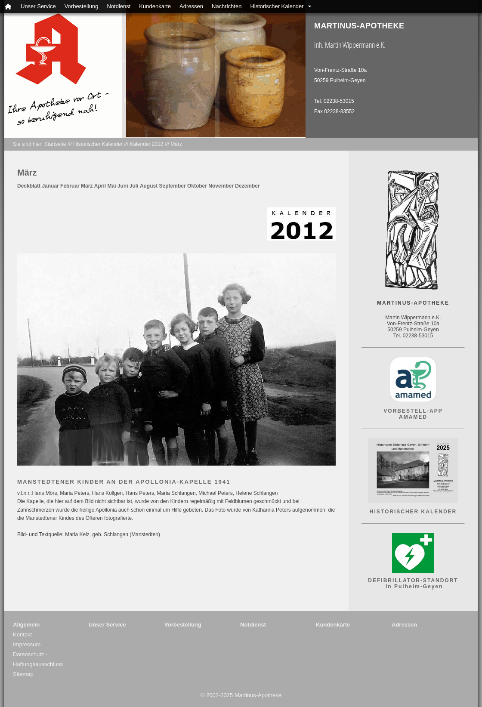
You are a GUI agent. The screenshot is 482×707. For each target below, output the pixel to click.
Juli (134, 186)
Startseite (55, 144)
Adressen (191, 6)
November (221, 186)
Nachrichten (226, 6)
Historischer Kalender (276, 6)
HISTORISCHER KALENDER (413, 512)
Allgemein (26, 624)
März (176, 144)
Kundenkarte (155, 6)
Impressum (26, 644)
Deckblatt (28, 186)
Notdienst (118, 6)
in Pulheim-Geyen (413, 587)
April (100, 186)
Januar (50, 186)
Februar (70, 186)
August (149, 186)
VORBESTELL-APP (412, 411)
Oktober (197, 186)
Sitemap (23, 674)
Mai (111, 186)
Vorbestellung (82, 6)
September (172, 186)
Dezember (247, 186)
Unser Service (38, 6)
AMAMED (413, 417)
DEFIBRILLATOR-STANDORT (413, 580)
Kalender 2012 (146, 144)
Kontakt (22, 634)
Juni (122, 186)
